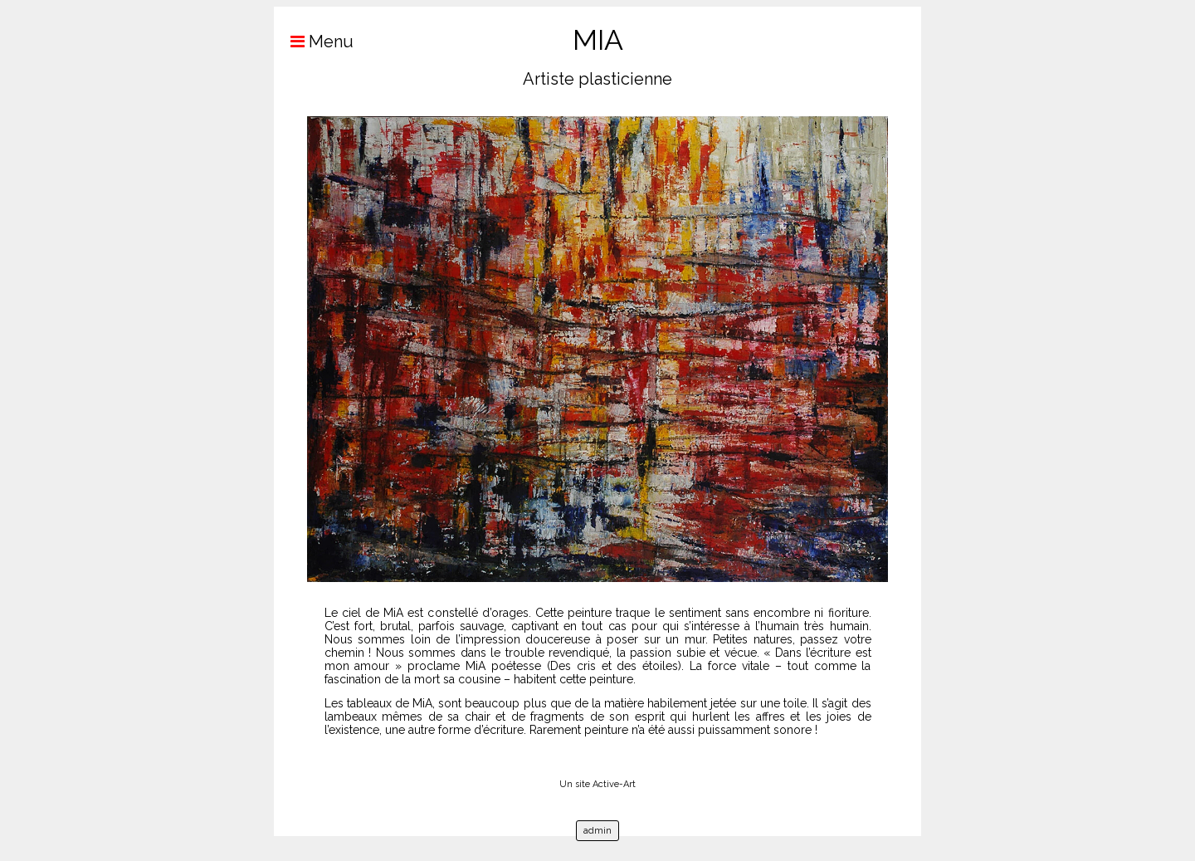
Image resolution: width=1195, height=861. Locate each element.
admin (597, 830)
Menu (314, 41)
